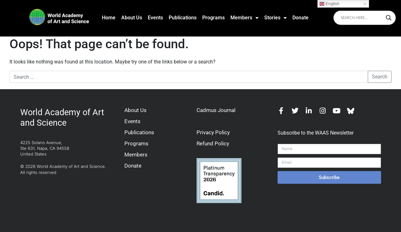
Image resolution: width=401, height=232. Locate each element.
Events (155, 18)
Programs (213, 18)
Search (379, 77)
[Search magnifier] (388, 17)
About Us (131, 18)
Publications (183, 18)
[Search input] (362, 17)
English (329, 3)
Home (109, 18)
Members (244, 18)
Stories (275, 18)
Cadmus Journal (216, 110)
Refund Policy (213, 143)
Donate (300, 18)
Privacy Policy (213, 132)
